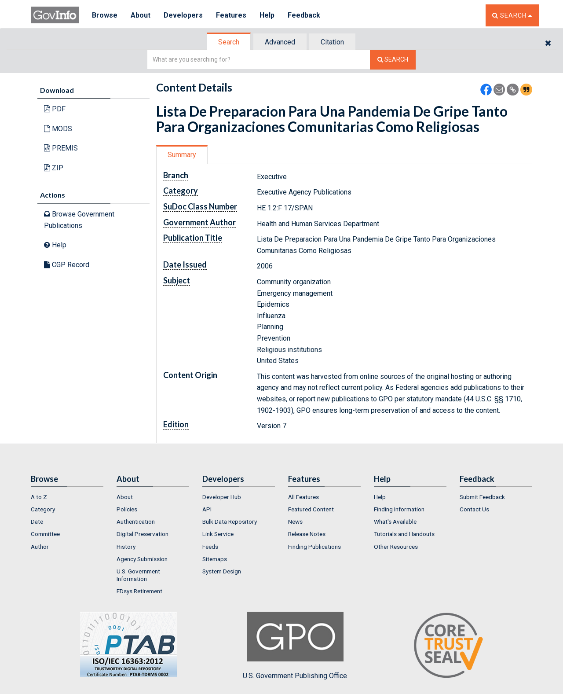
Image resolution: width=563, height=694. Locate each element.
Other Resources (396, 546)
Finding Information (399, 509)
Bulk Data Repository (229, 521)
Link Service (218, 533)
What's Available (395, 521)
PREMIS (61, 148)
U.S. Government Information (138, 575)
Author (40, 546)
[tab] (229, 42)
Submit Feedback (482, 496)
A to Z (39, 496)
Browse (104, 15)
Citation (332, 42)
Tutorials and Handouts (404, 533)
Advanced (280, 42)
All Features (303, 496)
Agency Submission (142, 558)
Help (267, 15)
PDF (55, 109)
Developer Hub (221, 496)
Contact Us (474, 509)
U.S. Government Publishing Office (295, 645)
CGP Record (66, 265)
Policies (127, 509)
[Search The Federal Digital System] (393, 60)
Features (231, 15)
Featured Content (311, 509)
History (126, 546)
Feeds (210, 546)
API (207, 509)
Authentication (136, 521)
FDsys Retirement (139, 591)
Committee (45, 533)
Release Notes (306, 533)
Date (37, 521)
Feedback (304, 15)
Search (228, 42)
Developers (183, 15)
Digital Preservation (142, 533)
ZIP (53, 168)
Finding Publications (314, 546)
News (295, 521)
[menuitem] (67, 497)
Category (43, 509)
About (140, 15)
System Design (221, 571)
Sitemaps (214, 558)
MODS (58, 129)
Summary (182, 155)
